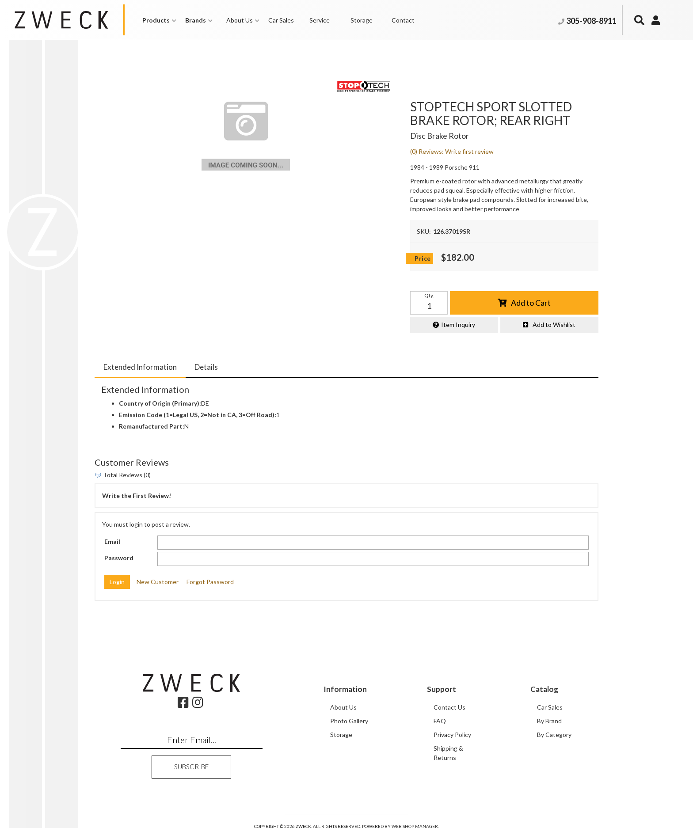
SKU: (424, 231)
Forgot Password (210, 581)
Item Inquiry (458, 324)
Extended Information (140, 367)
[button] (159, 20)
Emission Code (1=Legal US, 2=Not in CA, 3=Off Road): (197, 414)
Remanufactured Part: (151, 426)
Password (118, 558)
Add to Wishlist (554, 324)
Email (112, 541)
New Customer (158, 581)
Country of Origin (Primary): (160, 403)
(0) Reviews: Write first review (452, 151)
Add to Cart (531, 303)
